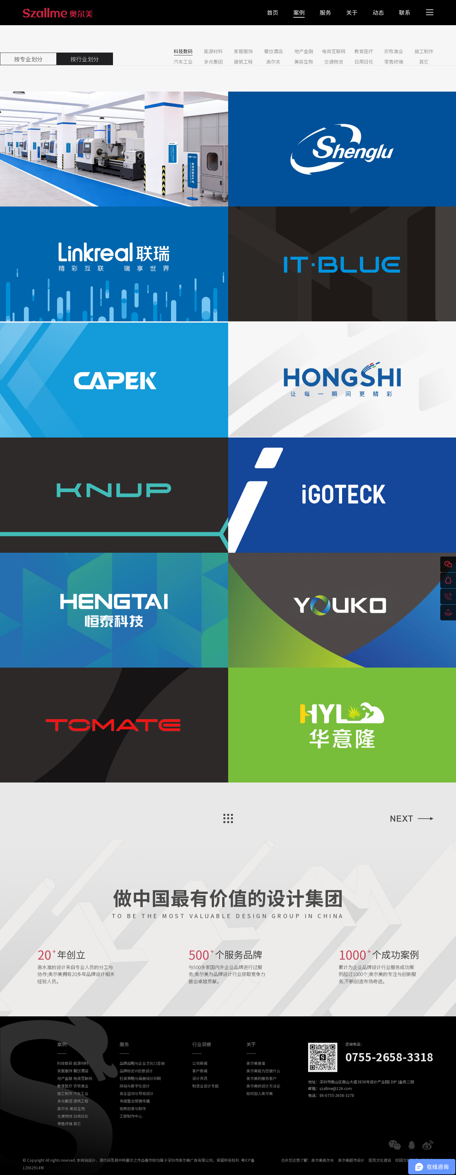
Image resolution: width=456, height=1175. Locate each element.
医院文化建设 (380, 1171)
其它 (424, 61)
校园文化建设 (406, 1171)
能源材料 (213, 51)
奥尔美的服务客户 (261, 1089)
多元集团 (213, 61)
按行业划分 (84, 59)
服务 (325, 12)
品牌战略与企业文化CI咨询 (142, 1074)
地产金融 (303, 51)
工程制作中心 (131, 1127)
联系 (404, 12)
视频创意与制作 (133, 1119)
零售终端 (393, 61)
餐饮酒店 (273, 51)
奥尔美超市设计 (351, 1171)
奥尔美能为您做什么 (263, 1081)
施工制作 (423, 51)
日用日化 (363, 61)
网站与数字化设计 (135, 1096)
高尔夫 (273, 61)
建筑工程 (243, 61)
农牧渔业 (393, 51)
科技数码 (183, 51)
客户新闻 (199, 1081)
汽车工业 (183, 61)
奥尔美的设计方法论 (263, 1096)
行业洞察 (201, 1055)
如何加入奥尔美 (259, 1104)
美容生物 (303, 61)
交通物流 (333, 61)
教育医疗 (363, 51)
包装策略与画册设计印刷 (140, 1089)
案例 (299, 12)
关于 (351, 12)
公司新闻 (199, 1074)
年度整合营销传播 (135, 1112)
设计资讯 (199, 1089)
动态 (378, 12)
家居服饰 (243, 51)
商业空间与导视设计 (137, 1104)
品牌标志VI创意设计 (136, 1081)
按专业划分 (28, 59)
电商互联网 (334, 51)
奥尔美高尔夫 (322, 1171)
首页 (272, 12)
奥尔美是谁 (255, 1074)
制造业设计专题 (205, 1096)
